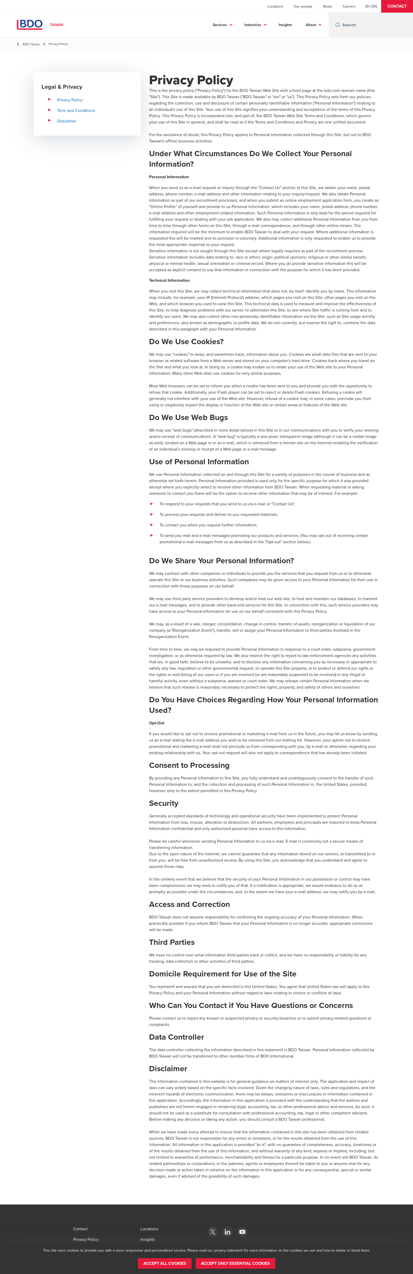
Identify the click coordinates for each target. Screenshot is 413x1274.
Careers (349, 6)
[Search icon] (337, 24)
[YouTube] (242, 1232)
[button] (397, 6)
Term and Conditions (76, 110)
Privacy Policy (69, 100)
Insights (285, 24)
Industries (252, 24)
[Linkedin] (227, 1232)
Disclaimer (66, 121)
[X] (212, 1232)
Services (220, 24)
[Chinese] (367, 6)
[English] (374, 6)
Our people (303, 6)
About (311, 24)
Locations (275, 6)
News (327, 6)
